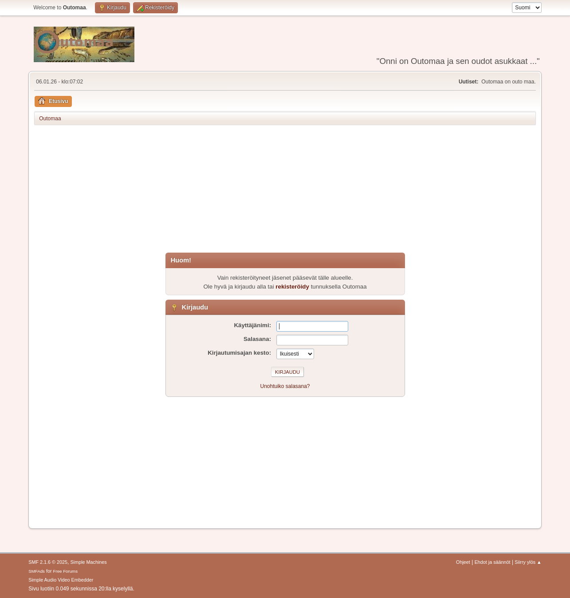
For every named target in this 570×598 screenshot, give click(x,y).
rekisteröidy (292, 286)
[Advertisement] (285, 190)
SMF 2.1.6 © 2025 (47, 562)
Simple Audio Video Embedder (60, 579)
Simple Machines (89, 562)
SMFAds (36, 571)
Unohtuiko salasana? (285, 386)
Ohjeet (463, 562)
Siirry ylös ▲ (528, 562)
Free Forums (65, 571)
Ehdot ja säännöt (493, 562)
